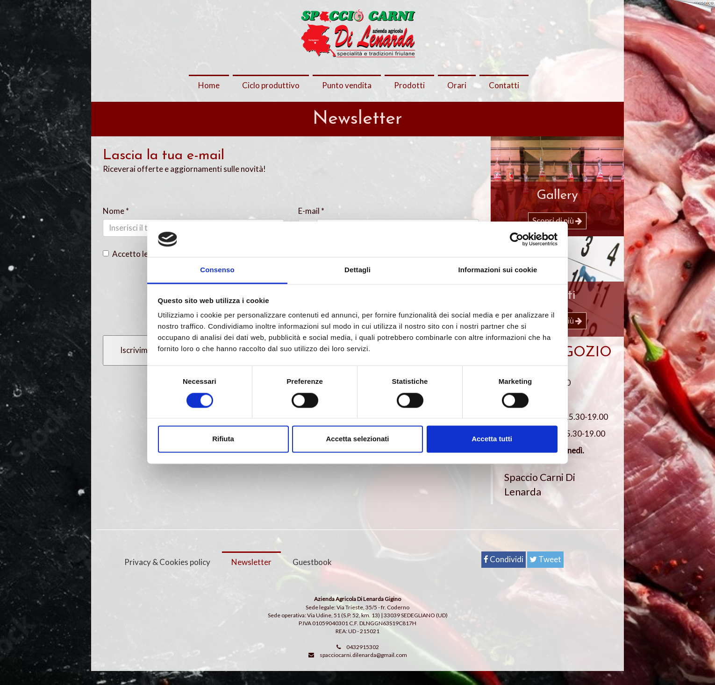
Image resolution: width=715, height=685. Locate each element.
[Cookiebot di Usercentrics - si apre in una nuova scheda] (517, 239)
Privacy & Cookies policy (167, 576)
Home (209, 85)
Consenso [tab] (217, 270)
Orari (456, 85)
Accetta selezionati (357, 439)
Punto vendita (347, 85)
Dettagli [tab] (357, 270)
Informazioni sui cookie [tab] (497, 270)
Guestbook (312, 576)
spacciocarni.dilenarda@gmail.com (363, 668)
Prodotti (409, 85)
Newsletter (251, 576)
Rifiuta (223, 439)
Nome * (116, 211)
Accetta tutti (492, 439)
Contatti (504, 85)
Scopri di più (557, 221)
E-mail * (311, 211)
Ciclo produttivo (271, 85)
